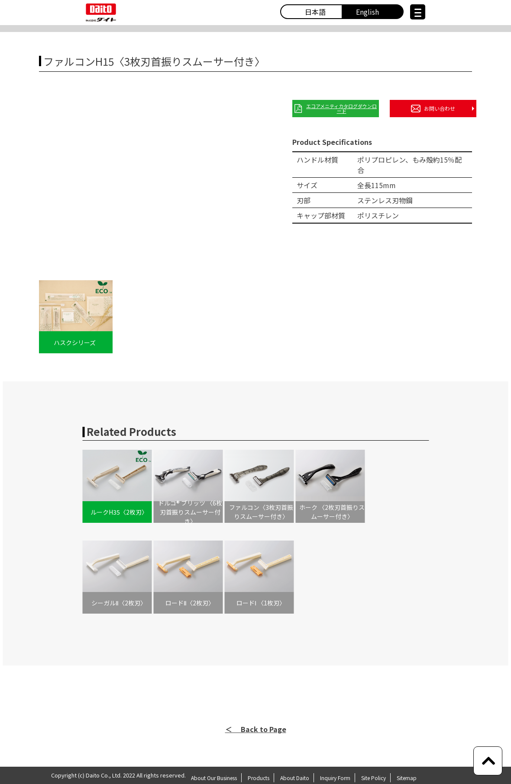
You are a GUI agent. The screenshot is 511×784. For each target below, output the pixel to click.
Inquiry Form (335, 777)
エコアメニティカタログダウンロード (335, 108)
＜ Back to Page (255, 729)
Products (258, 777)
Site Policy (373, 777)
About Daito (294, 777)
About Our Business (214, 777)
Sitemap (407, 777)
